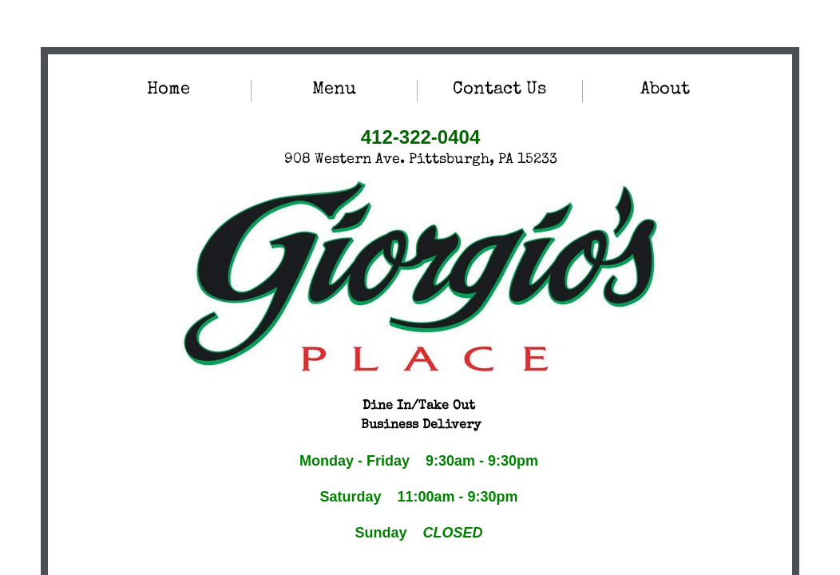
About (665, 90)
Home (168, 90)
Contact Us (499, 90)
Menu (334, 90)
